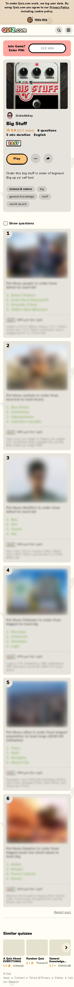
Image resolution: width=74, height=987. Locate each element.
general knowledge (21, 196)
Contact (19, 978)
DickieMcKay (24, 115)
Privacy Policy (59, 7)
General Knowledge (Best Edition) (58, 961)
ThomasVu (42, 962)
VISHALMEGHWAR (64, 965)
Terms (33, 978)
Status (59, 978)
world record (17, 204)
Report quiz (62, 912)
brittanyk (18, 965)
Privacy (45, 978)
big (42, 189)
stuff (45, 196)
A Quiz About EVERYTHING (12, 960)
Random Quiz (35, 958)
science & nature (20, 189)
